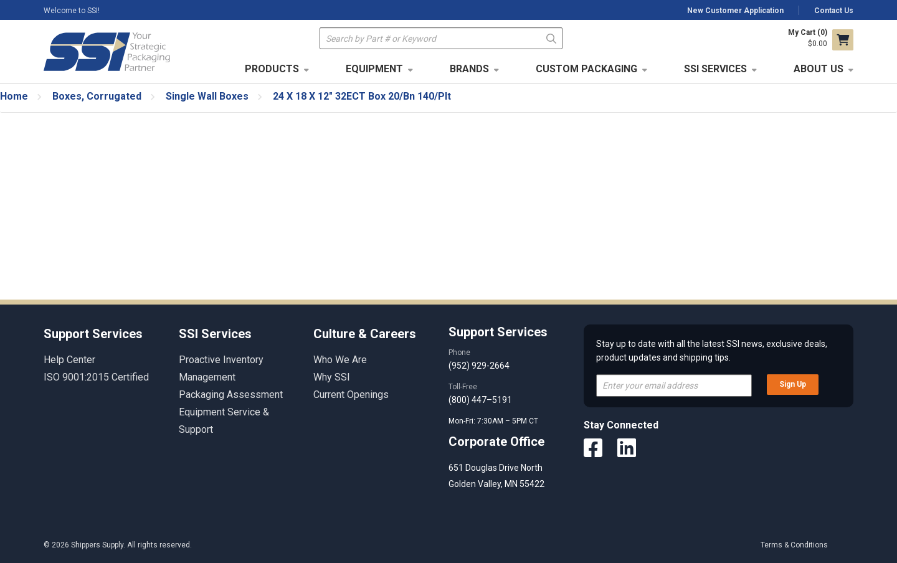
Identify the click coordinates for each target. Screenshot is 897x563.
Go (551, 37)
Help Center (69, 360)
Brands (469, 69)
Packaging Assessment (231, 394)
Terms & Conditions (794, 545)
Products (272, 69)
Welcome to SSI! (72, 10)
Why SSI (331, 377)
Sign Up (792, 384)
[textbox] (441, 38)
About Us (818, 69)
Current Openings (351, 394)
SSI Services (715, 69)
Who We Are (340, 360)
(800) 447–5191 (480, 400)
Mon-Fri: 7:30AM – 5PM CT (494, 421)
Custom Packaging (586, 69)
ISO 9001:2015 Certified (96, 377)
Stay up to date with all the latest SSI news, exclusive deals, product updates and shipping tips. (711, 350)
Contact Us (833, 10)
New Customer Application (735, 10)
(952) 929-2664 (479, 366)
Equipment (374, 69)
